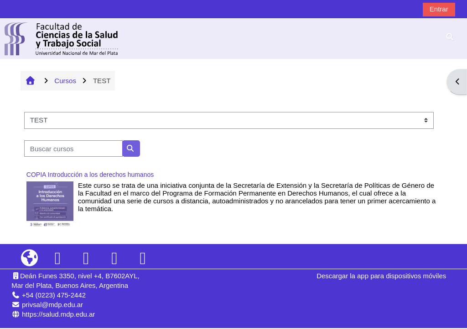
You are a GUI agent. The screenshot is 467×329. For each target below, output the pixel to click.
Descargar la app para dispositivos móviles (381, 276)
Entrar (439, 9)
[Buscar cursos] (73, 148)
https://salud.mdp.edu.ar (58, 314)
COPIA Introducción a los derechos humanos (90, 174)
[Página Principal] (62, 38)
